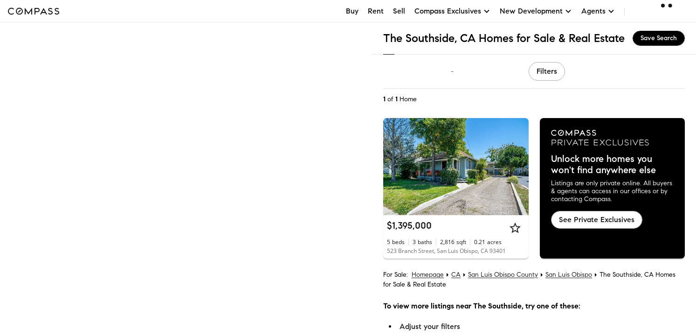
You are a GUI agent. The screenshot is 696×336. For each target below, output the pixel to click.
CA (456, 275)
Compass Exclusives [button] (452, 11)
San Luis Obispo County (503, 275)
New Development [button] (536, 11)
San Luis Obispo (568, 275)
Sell (399, 11)
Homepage (428, 275)
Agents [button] (598, 11)
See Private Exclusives (596, 219)
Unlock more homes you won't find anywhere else (603, 165)
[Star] (515, 228)
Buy (352, 11)
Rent (376, 11)
